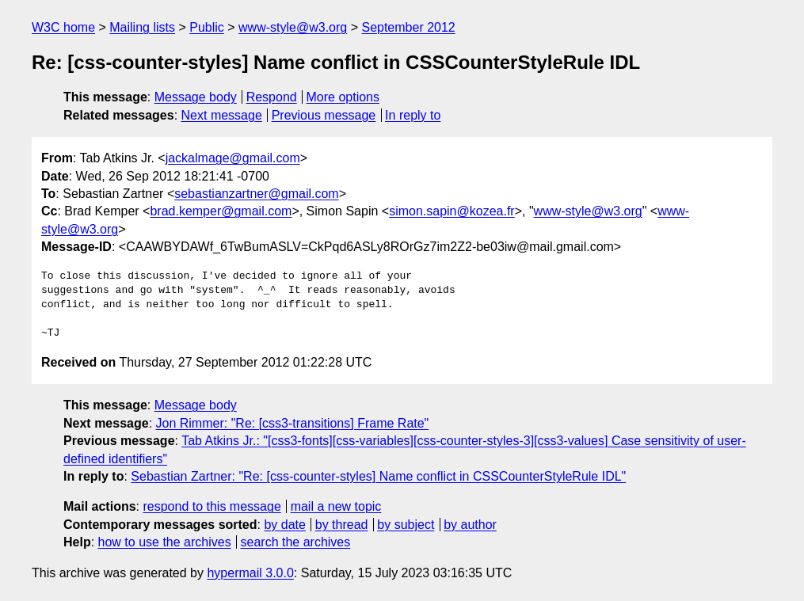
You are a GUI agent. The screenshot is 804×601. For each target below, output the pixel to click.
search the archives (296, 542)
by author (470, 524)
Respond (271, 97)
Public (206, 27)
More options (343, 97)
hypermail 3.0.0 (250, 573)
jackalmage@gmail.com (233, 158)
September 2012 (408, 27)
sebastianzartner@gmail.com (256, 193)
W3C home (63, 27)
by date (284, 524)
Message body (195, 97)
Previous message (324, 115)
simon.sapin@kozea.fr (452, 211)
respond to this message (211, 506)
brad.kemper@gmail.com (220, 211)
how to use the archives (164, 542)
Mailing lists (142, 27)
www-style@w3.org (292, 27)
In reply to (412, 115)
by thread (341, 524)
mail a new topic (336, 506)
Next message (221, 115)
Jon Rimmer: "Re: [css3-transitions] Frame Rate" (292, 423)
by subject (405, 524)
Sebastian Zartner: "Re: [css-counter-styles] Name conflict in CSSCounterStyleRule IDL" (378, 476)
